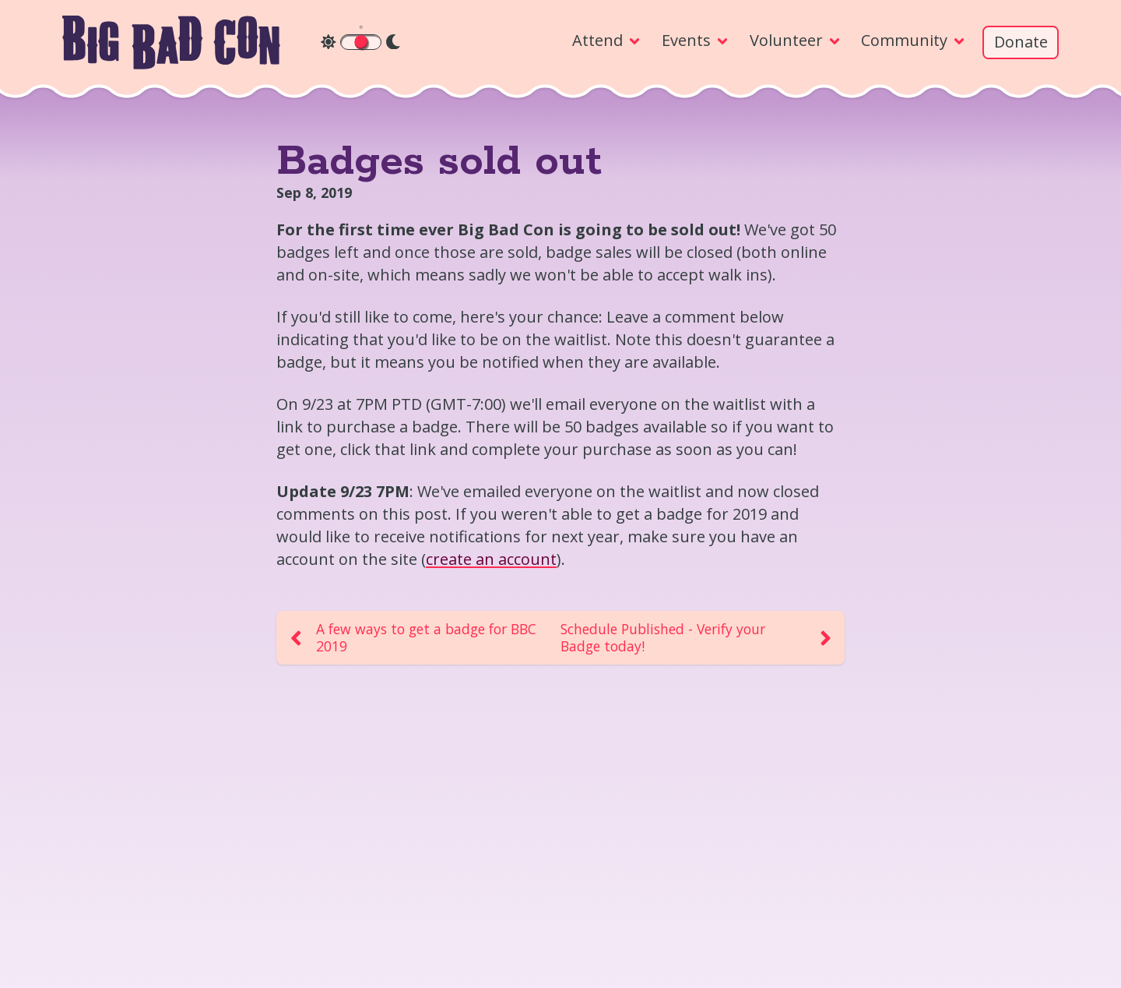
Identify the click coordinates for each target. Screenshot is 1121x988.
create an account (491, 559)
